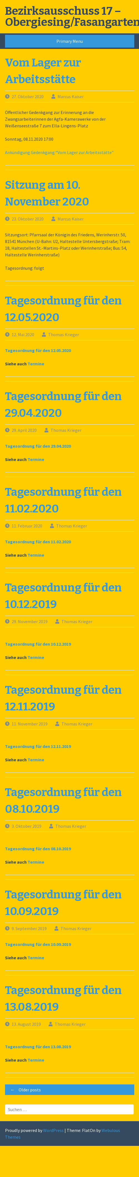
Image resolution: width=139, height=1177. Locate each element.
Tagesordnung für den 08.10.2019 (38, 848)
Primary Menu (69, 41)
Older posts (24, 1089)
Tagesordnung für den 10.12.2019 (38, 644)
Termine (36, 363)
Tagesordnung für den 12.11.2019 (38, 746)
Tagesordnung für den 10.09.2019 (38, 944)
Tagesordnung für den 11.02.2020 (38, 541)
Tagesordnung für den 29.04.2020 (38, 446)
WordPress (53, 1130)
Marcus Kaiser (71, 96)
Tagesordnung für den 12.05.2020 (38, 350)
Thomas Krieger (63, 334)
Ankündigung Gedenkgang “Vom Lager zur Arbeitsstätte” (59, 152)
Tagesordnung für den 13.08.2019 (38, 1046)
